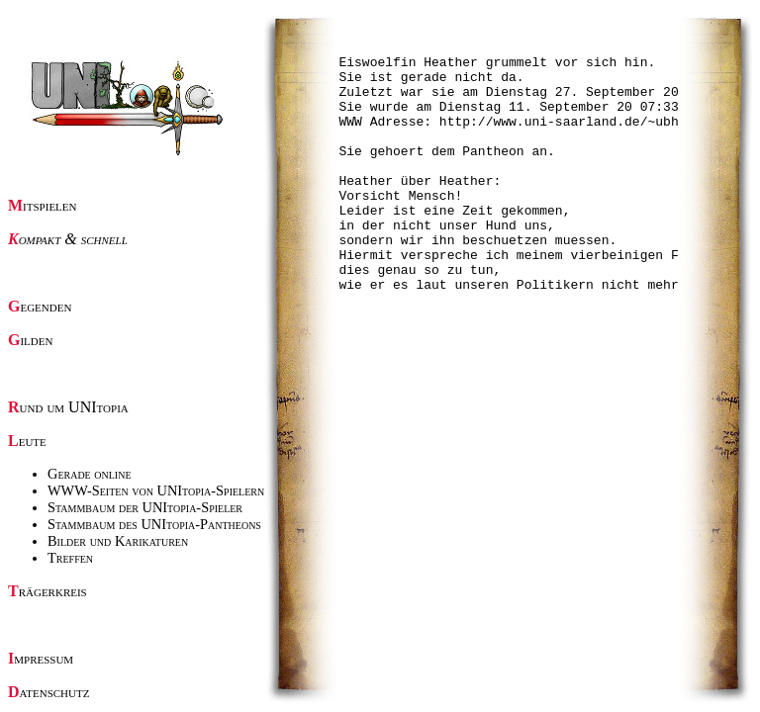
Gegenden (39, 306)
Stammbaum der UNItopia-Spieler (145, 507)
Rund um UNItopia (68, 407)
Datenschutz (48, 691)
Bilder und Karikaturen (118, 541)
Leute (27, 440)
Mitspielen (42, 205)
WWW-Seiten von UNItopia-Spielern (156, 490)
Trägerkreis (47, 590)
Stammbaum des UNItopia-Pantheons (154, 524)
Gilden (30, 339)
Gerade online (90, 474)
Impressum (40, 658)
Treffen (70, 558)
